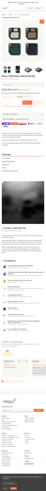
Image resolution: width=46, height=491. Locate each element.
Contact (27, 443)
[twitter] (30, 464)
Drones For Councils (7, 443)
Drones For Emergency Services (10, 437)
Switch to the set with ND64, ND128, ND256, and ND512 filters (17, 106)
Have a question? (38, 102)
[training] (36, 8)
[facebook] (28, 464)
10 (19, 381)
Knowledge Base (6, 464)
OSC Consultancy (6, 423)
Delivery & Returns (29, 421)
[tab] (22, 154)
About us (27, 435)
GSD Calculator (6, 456)
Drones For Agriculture (7, 444)
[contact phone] (39, 8)
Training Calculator (7, 458)
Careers (27, 441)
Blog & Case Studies (7, 453)
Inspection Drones (6, 441)
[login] (33, 8)
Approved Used (6, 418)
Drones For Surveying (7, 439)
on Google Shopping (7, 354)
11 (21, 381)
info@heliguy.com (29, 458)
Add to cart (27, 102)
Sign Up (39, 410)
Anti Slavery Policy (29, 420)
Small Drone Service (9, 365)
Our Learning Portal (29, 439)
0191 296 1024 (28, 453)
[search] (27, 8)
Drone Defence (6, 427)
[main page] (5, 7)
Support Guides (6, 462)
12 (23, 381)
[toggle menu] (42, 8)
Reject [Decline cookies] (5, 488)
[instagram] (33, 464)
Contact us (21, 4)
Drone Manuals (6, 465)
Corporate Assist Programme (9, 425)
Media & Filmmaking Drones (9, 446)
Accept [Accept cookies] (14, 488)
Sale (3, 420)
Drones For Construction (8, 435)
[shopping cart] (30, 8)
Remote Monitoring (7, 429)
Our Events (27, 437)
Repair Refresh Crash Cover (9, 421)
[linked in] (25, 464)
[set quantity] (6, 103)
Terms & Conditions (30, 418)
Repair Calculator (6, 460)
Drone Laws (5, 454)
